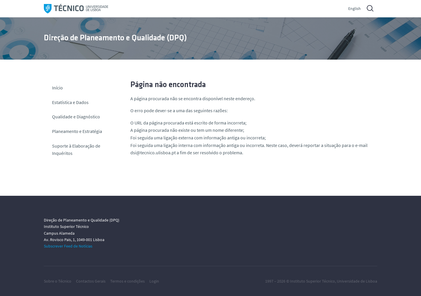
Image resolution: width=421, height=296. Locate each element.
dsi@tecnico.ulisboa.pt (153, 152)
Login (154, 281)
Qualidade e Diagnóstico (76, 117)
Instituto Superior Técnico (312, 281)
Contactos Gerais (91, 281)
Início (57, 88)
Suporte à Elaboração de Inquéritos (76, 149)
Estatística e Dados (70, 102)
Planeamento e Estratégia (77, 131)
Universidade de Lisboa (357, 281)
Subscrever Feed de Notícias (68, 246)
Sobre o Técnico (57, 281)
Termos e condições (127, 281)
